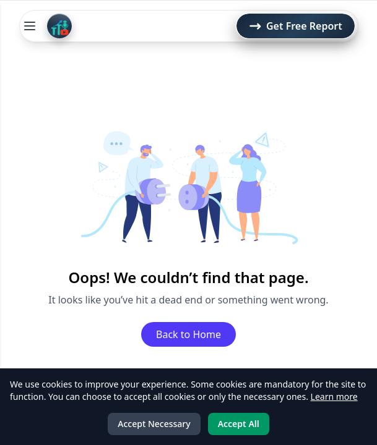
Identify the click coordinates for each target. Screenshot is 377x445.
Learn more (334, 396)
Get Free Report (295, 26)
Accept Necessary (154, 424)
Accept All (238, 424)
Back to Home (188, 334)
